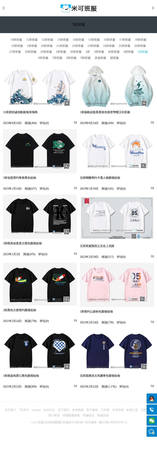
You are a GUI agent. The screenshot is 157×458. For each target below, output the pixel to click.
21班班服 (62, 46)
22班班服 (78, 46)
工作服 (105, 410)
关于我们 (63, 410)
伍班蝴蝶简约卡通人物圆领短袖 (100, 178)
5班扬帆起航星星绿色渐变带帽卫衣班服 (105, 112)
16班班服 (109, 40)
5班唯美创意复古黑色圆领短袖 (22, 244)
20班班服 (47, 46)
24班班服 (109, 46)
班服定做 (103, 416)
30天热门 (10, 410)
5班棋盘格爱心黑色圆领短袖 (21, 376)
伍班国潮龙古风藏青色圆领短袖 (100, 376)
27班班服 (15, 52)
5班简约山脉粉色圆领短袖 (96, 312)
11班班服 (31, 40)
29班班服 (46, 52)
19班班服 (17, 46)
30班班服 (76, 52)
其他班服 (100, 58)
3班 (88, 52)
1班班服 (32, 46)
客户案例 (92, 410)
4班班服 (129, 52)
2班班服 (61, 52)
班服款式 (88, 416)
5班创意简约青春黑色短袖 (19, 178)
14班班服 (78, 40)
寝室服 (114, 58)
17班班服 (125, 40)
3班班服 (99, 52)
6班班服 (43, 58)
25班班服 (124, 46)
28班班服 (30, 52)
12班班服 (47, 40)
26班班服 (140, 46)
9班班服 (86, 58)
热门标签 (54, 416)
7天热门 (24, 410)
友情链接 (78, 410)
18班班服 (140, 40)
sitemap (36, 410)
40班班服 (114, 52)
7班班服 (57, 58)
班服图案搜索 (71, 416)
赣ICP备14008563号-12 (113, 423)
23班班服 (93, 46)
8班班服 (71, 58)
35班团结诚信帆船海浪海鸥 (20, 112)
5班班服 (143, 52)
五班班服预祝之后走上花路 (97, 246)
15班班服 (94, 40)
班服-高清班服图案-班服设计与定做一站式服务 (67, 423)
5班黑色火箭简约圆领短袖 (19, 310)
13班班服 (63, 40)
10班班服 (16, 40)
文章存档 (118, 410)
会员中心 (49, 410)
